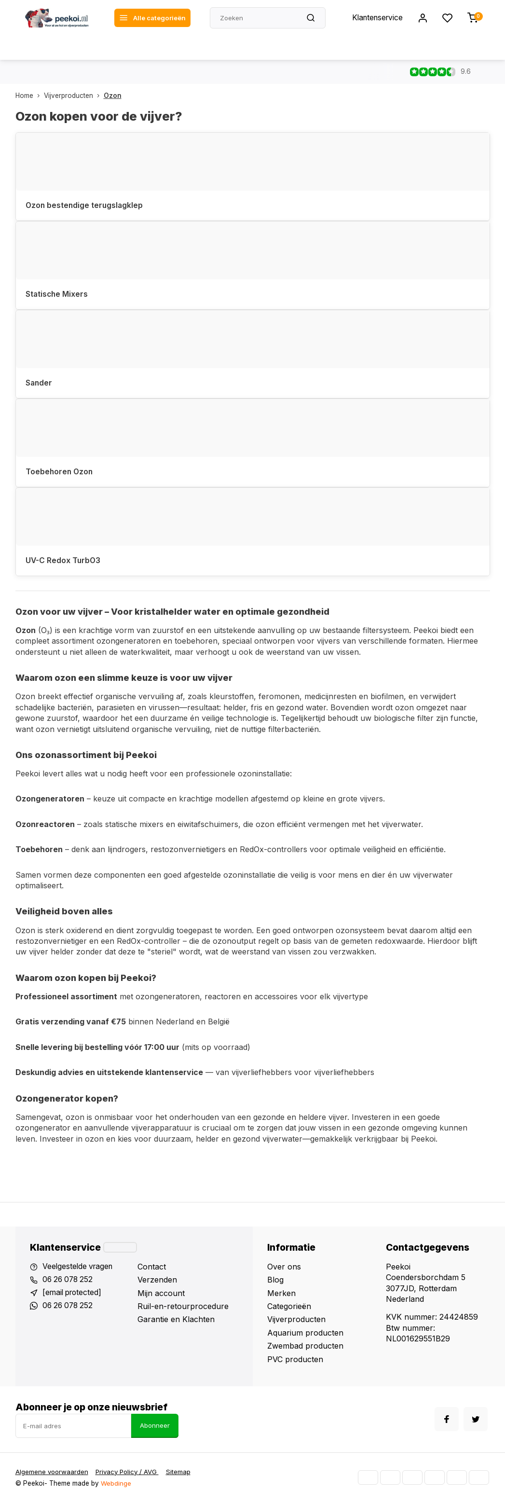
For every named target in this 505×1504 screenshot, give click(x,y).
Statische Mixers (57, 294)
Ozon (113, 95)
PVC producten (295, 1360)
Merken (281, 1294)
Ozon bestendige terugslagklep (85, 205)
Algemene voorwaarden (52, 1473)
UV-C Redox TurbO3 (64, 561)
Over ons (284, 1267)
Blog (275, 1280)
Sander (39, 383)
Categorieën (289, 1307)
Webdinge (116, 1485)
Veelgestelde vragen (79, 1267)
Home (29, 95)
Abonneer (155, 1427)
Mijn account (161, 1294)
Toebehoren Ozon (60, 472)
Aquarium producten (305, 1333)
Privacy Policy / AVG (130, 1473)
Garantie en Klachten (176, 1320)
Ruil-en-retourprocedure (183, 1307)
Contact (151, 1267)
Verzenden (157, 1280)
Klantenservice (376, 18)
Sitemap (182, 1473)
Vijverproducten (74, 95)
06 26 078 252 (69, 1280)
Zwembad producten (305, 1347)
